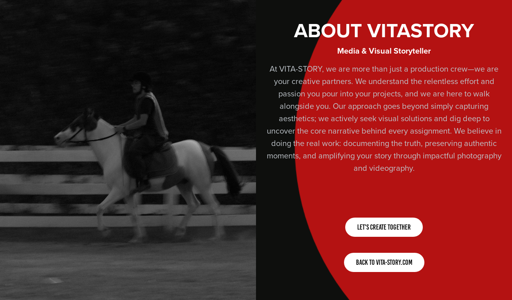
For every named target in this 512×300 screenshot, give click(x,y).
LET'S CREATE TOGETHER (384, 227)
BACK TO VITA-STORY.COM (384, 262)
